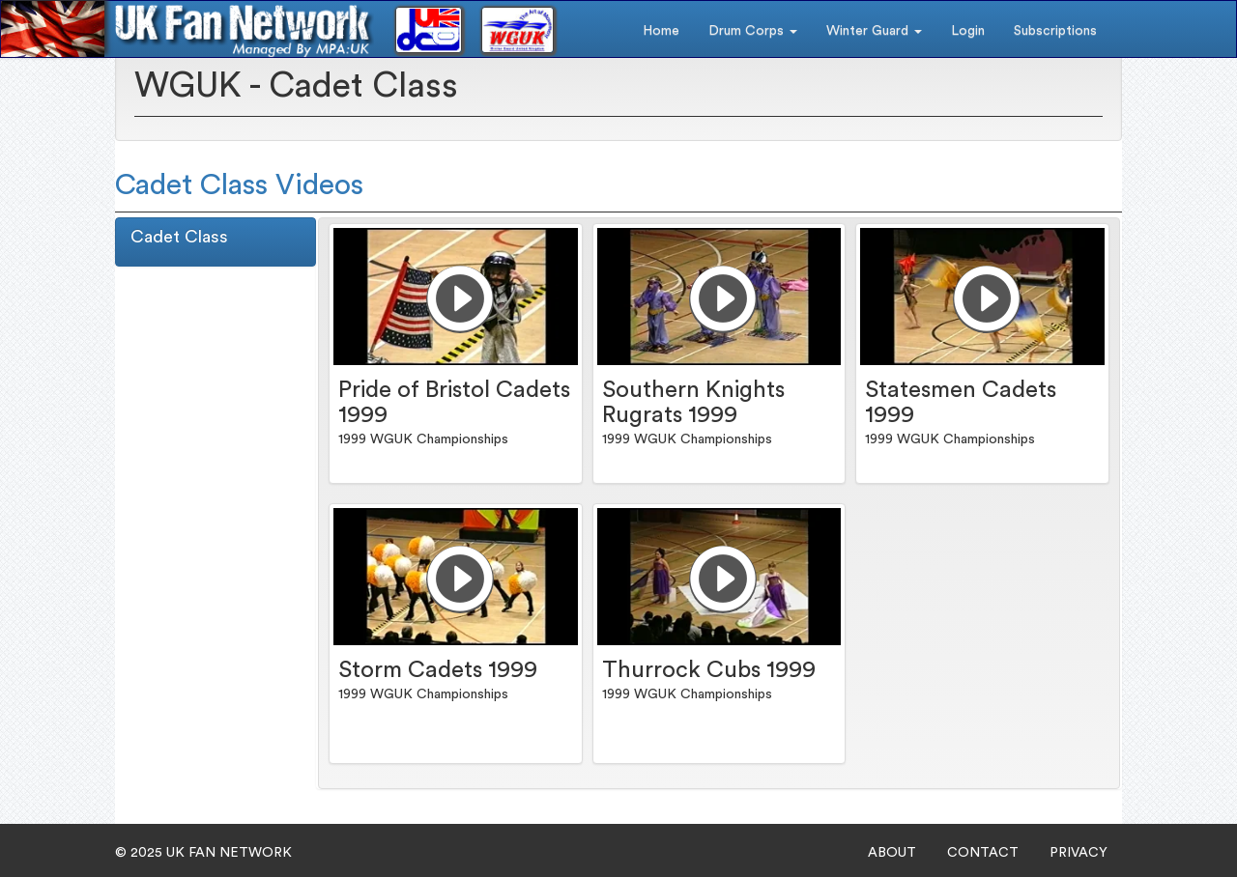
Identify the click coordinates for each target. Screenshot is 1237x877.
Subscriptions (1055, 31)
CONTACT (983, 853)
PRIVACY (1079, 853)
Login (968, 31)
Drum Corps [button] (752, 31)
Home (661, 31)
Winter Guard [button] (874, 31)
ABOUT (892, 853)
